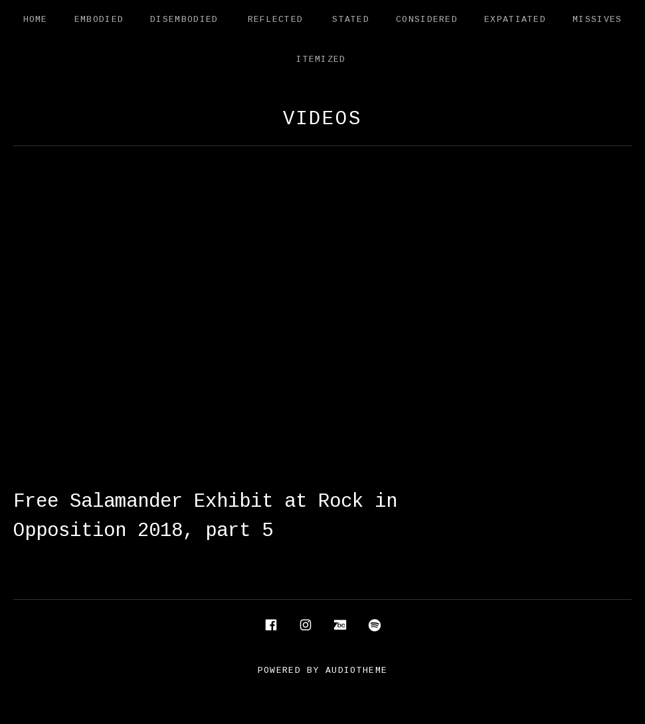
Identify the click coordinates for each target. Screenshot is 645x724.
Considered (427, 20)
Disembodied (184, 20)
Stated (350, 20)
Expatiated (515, 20)
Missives (597, 20)
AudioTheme (356, 671)
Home (35, 20)
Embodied (99, 20)
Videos (322, 119)
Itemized (320, 59)
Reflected (276, 20)
